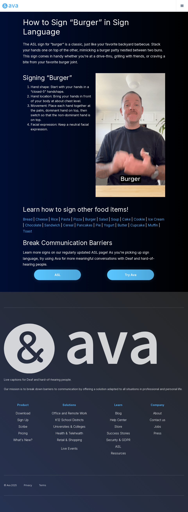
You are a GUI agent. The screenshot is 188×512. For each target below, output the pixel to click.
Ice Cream (156, 219)
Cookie (139, 219)
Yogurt (109, 225)
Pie (98, 225)
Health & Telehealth (69, 433)
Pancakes (84, 225)
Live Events (69, 448)
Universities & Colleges (69, 426)
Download (23, 413)
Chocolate (33, 225)
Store (118, 426)
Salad (103, 219)
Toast (27, 231)
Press (157, 433)
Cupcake (137, 225)
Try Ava (130, 275)
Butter (122, 225)
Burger (90, 219)
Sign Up (23, 420)
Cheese (42, 219)
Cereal (68, 225)
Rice (54, 219)
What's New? (22, 440)
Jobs (157, 426)
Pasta (65, 219)
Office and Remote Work (69, 413)
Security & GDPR (118, 440)
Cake (126, 219)
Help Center (118, 420)
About (157, 413)
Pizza (77, 219)
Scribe (22, 426)
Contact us (157, 420)
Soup (115, 219)
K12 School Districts (69, 420)
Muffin (153, 225)
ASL (58, 275)
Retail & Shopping (69, 440)
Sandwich (52, 225)
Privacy (28, 485)
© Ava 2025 (10, 485)
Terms (42, 485)
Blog (118, 413)
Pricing (23, 433)
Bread (27, 219)
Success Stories (118, 433)
